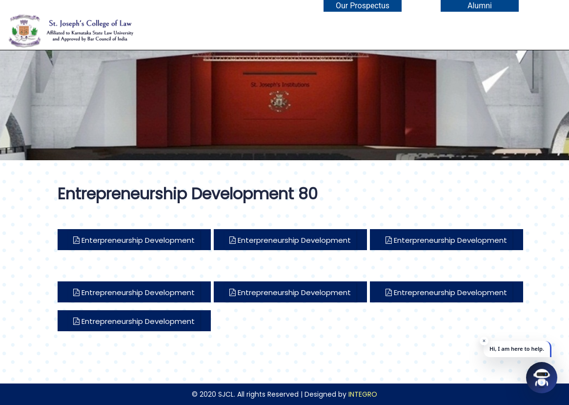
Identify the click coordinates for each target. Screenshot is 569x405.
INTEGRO (362, 394)
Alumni (479, 5)
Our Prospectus (362, 5)
